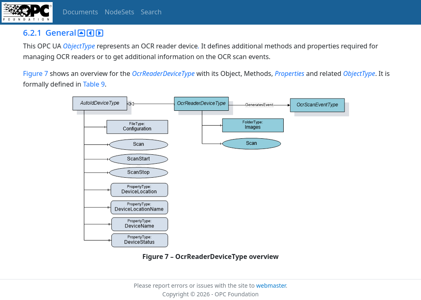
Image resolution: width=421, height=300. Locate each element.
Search (151, 11)
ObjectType (79, 45)
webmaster (271, 285)
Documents (80, 11)
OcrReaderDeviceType (164, 73)
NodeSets (119, 11)
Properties (289, 73)
